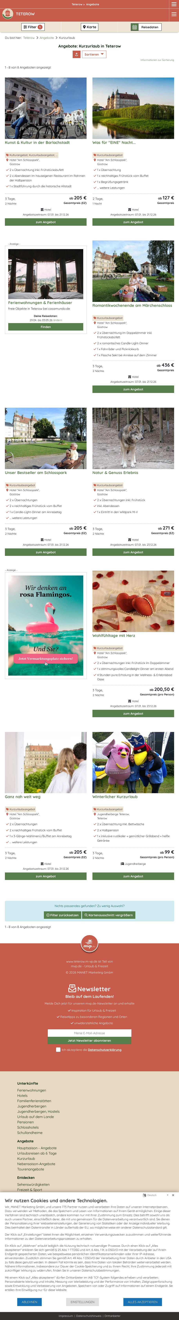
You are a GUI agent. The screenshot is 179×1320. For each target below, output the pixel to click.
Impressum (66, 1316)
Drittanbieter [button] (112, 1316)
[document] (89, 1247)
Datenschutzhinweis (88, 1316)
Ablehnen (29, 1302)
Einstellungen (82, 1302)
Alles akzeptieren (142, 1302)
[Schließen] (173, 1195)
